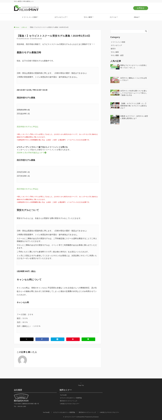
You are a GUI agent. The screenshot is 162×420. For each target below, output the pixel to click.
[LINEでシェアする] (88, 339)
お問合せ (140, 8)
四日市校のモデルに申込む (28, 189)
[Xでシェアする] (27, 339)
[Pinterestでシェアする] (73, 339)
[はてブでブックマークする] (57, 339)
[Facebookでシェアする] (42, 339)
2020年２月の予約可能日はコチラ (31, 153)
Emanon (96, 416)
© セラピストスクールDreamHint (74, 416)
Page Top (81, 384)
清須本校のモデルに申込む (28, 127)
